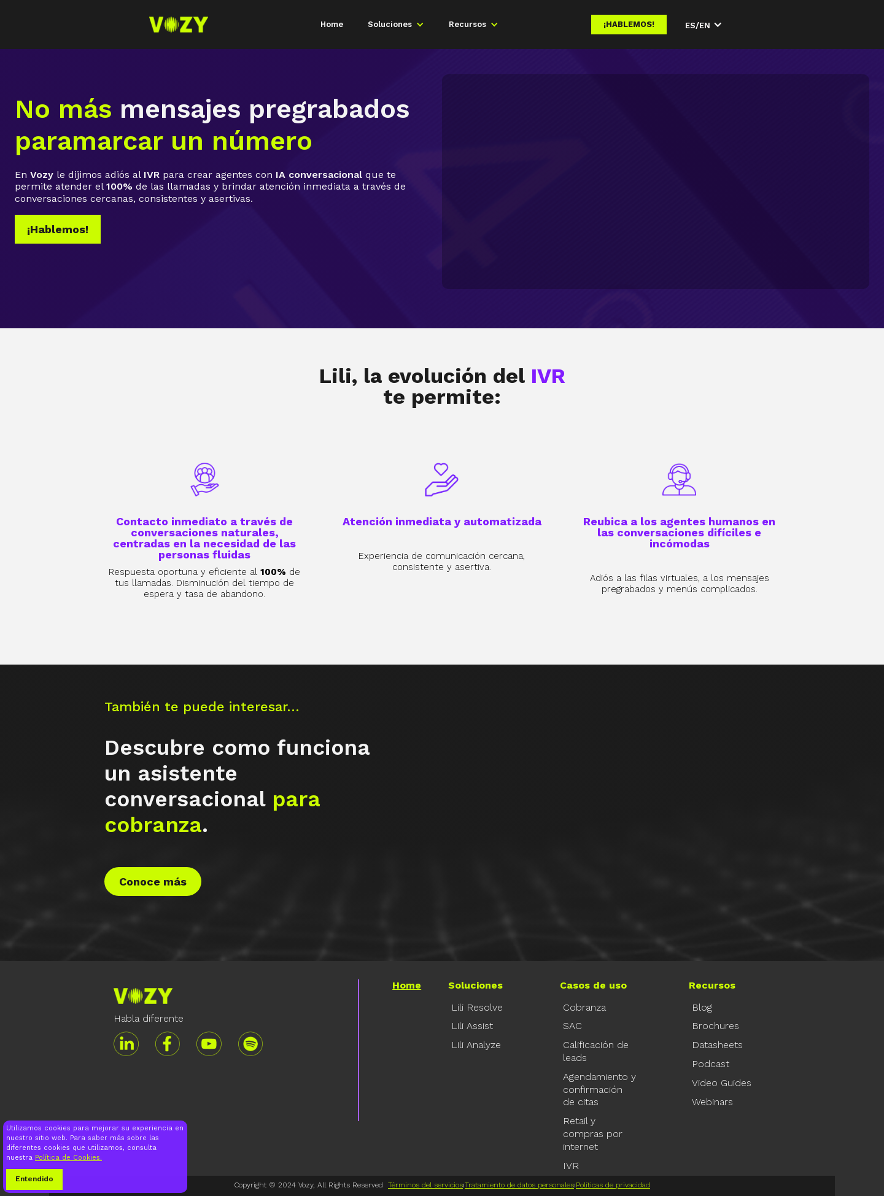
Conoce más (153, 881)
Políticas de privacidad (613, 1185)
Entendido (34, 1179)
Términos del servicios (425, 1185)
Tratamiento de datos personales (519, 1185)
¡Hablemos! (628, 24)
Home (331, 24)
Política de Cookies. (68, 1158)
